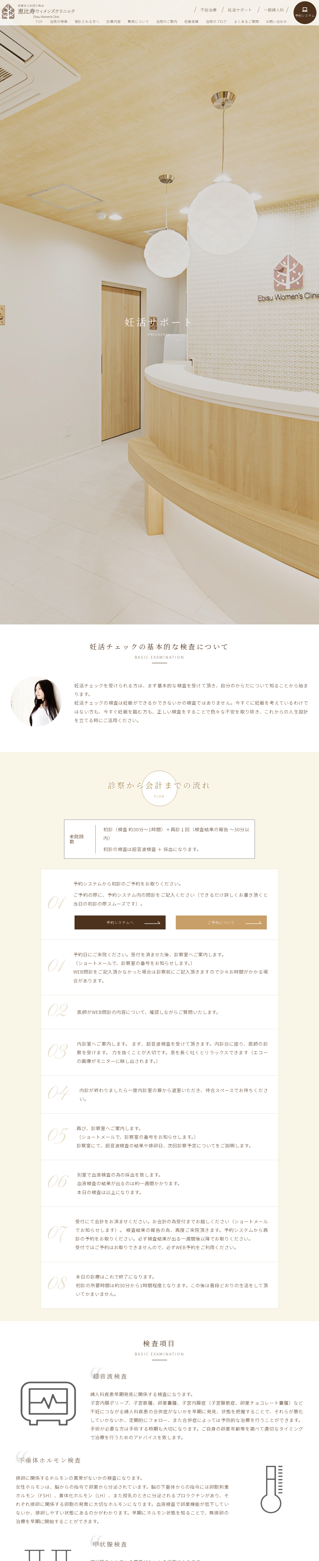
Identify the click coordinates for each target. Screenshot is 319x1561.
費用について (138, 21)
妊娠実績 (191, 21)
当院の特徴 (59, 21)
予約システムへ (120, 922)
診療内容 (114, 21)
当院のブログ (216, 21)
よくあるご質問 (246, 21)
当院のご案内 (166, 21)
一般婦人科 (274, 9)
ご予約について (221, 922)
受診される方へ (87, 21)
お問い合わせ (276, 21)
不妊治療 (208, 9)
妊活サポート (240, 9)
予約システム (305, 12)
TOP (39, 21)
